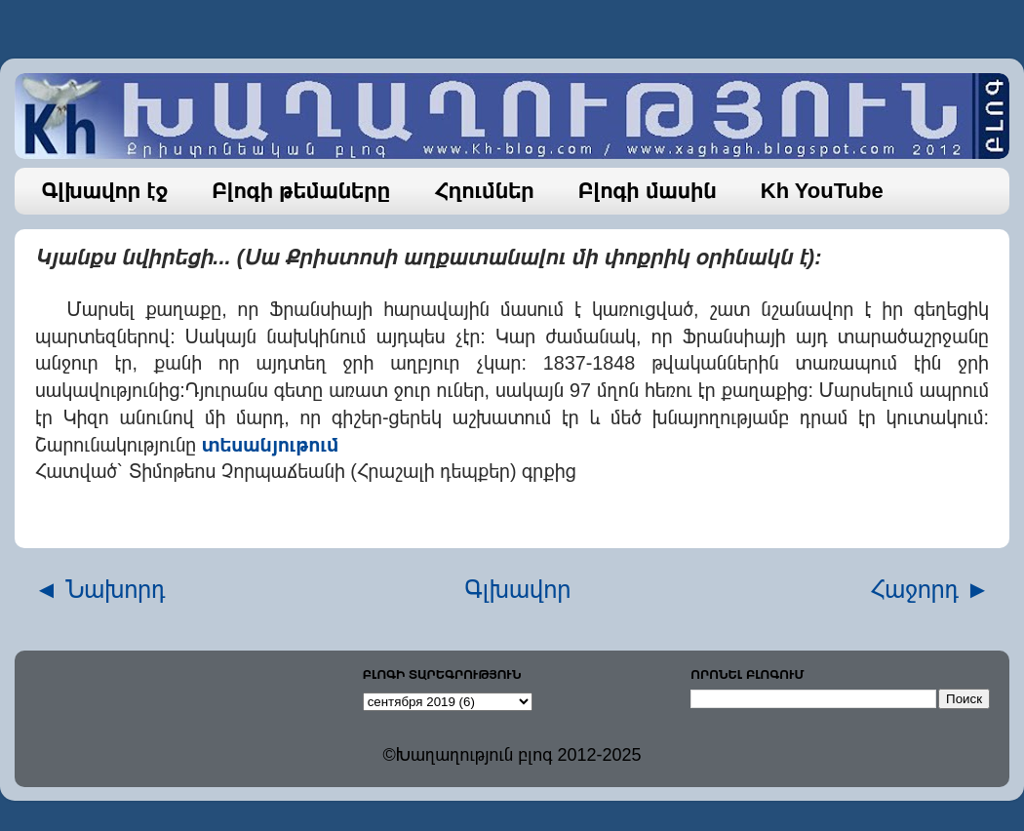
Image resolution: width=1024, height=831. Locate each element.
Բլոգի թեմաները (301, 190)
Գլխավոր (518, 589)
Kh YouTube (822, 190)
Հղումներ (484, 190)
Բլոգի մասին (647, 190)
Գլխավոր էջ (105, 190)
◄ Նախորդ (100, 589)
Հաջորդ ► (930, 589)
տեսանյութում (270, 444)
